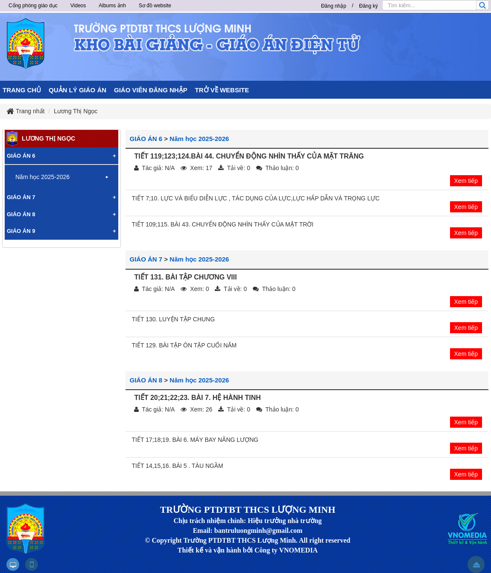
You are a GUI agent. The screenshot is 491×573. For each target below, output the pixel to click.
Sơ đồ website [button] (155, 6)
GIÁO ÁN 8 (146, 380)
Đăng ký (368, 6)
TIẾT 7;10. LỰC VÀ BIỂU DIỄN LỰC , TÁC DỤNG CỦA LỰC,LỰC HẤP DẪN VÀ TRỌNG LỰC (256, 198)
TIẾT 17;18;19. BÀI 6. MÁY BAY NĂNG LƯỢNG (195, 439)
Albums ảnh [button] (112, 6)
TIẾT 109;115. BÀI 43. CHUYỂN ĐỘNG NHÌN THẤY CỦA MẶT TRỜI (223, 224)
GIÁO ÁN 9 (21, 231)
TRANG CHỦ (22, 90)
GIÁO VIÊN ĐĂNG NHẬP (150, 90)
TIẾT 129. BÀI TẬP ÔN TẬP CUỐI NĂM (184, 345)
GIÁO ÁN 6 (146, 138)
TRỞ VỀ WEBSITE (222, 90)
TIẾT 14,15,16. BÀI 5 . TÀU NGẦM (177, 465)
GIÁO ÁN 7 (146, 259)
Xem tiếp (466, 180)
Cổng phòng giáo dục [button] (33, 6)
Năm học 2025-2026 (199, 138)
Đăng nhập (333, 6)
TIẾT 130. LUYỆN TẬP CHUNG (173, 319)
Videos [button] (78, 6)
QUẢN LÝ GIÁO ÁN (77, 90)
